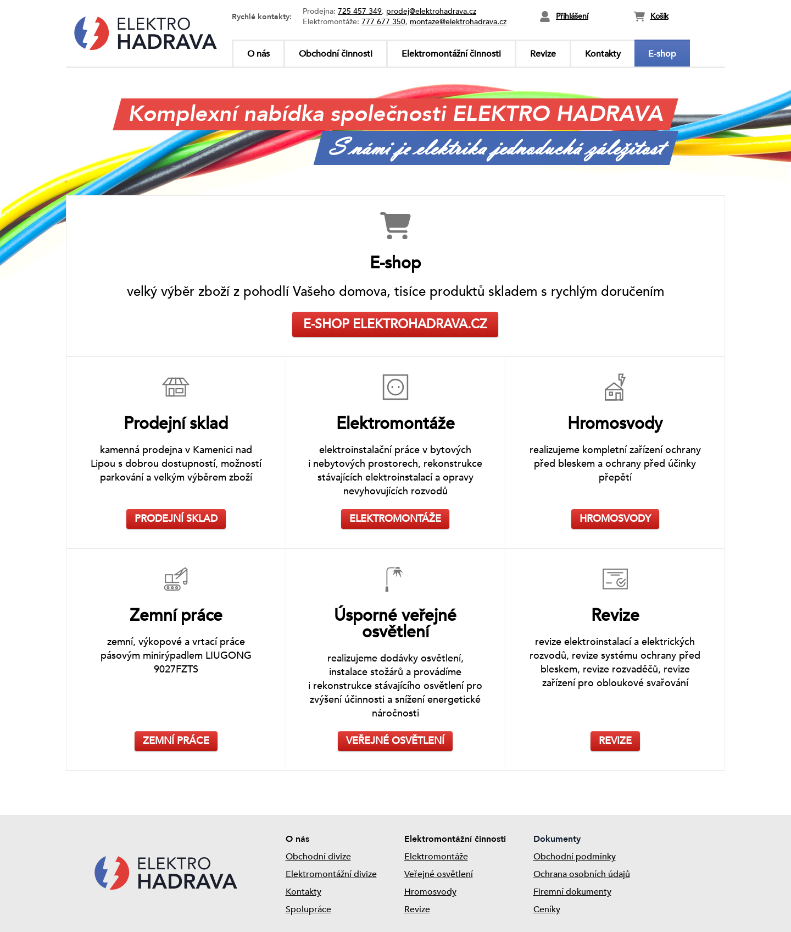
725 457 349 (360, 11)
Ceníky (546, 909)
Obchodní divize (318, 857)
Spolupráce (308, 909)
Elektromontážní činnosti (451, 54)
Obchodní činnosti (335, 54)
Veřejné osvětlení (438, 874)
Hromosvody (430, 892)
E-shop (662, 54)
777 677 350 (383, 21)
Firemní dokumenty (572, 892)
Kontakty (603, 54)
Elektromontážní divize (331, 874)
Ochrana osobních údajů (581, 874)
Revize (543, 54)
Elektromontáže (436, 857)
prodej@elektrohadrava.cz (431, 11)
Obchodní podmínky (574, 857)
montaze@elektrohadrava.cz (458, 21)
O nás (258, 54)
